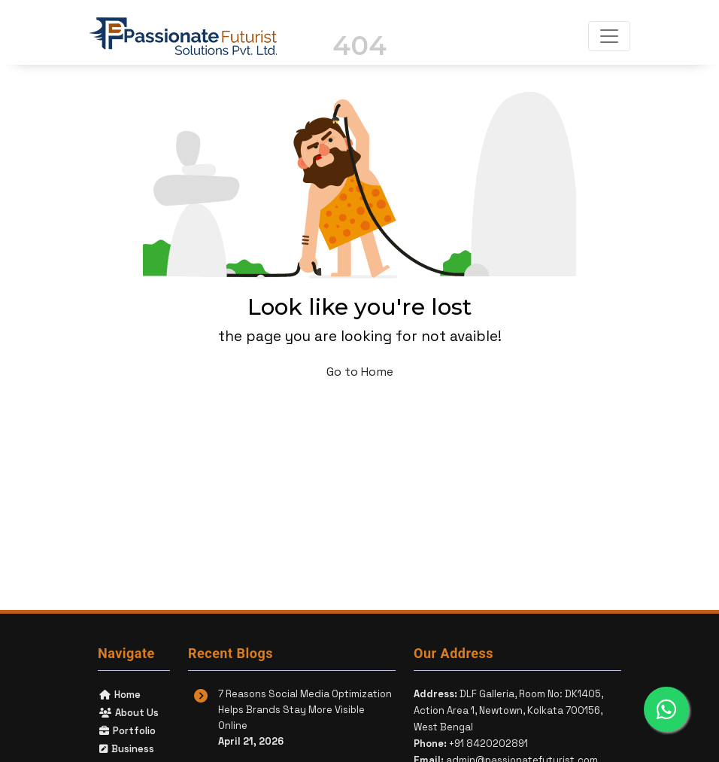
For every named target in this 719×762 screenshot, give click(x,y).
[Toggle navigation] (609, 36)
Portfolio (127, 730)
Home (119, 694)
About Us (128, 712)
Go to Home (359, 371)
